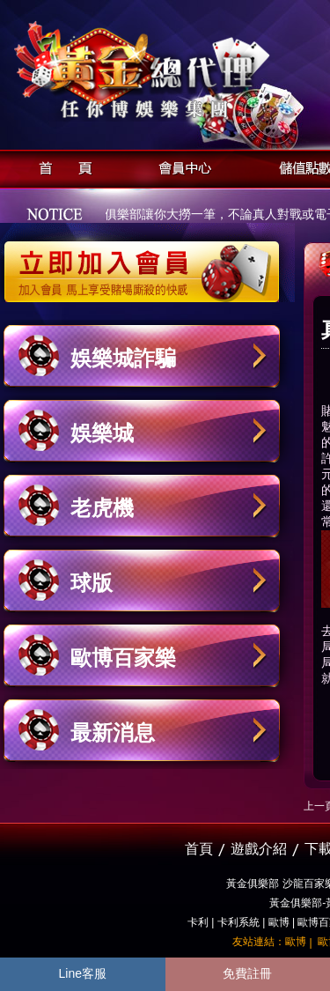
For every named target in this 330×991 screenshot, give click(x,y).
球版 (91, 583)
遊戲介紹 (259, 848)
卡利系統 (238, 922)
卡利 (198, 922)
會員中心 (181, 166)
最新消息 (112, 732)
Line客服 (82, 973)
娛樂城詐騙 (123, 358)
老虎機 (102, 508)
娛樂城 (102, 433)
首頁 (60, 166)
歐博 (279, 922)
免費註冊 (247, 973)
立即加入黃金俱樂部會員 (147, 262)
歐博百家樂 (123, 657)
